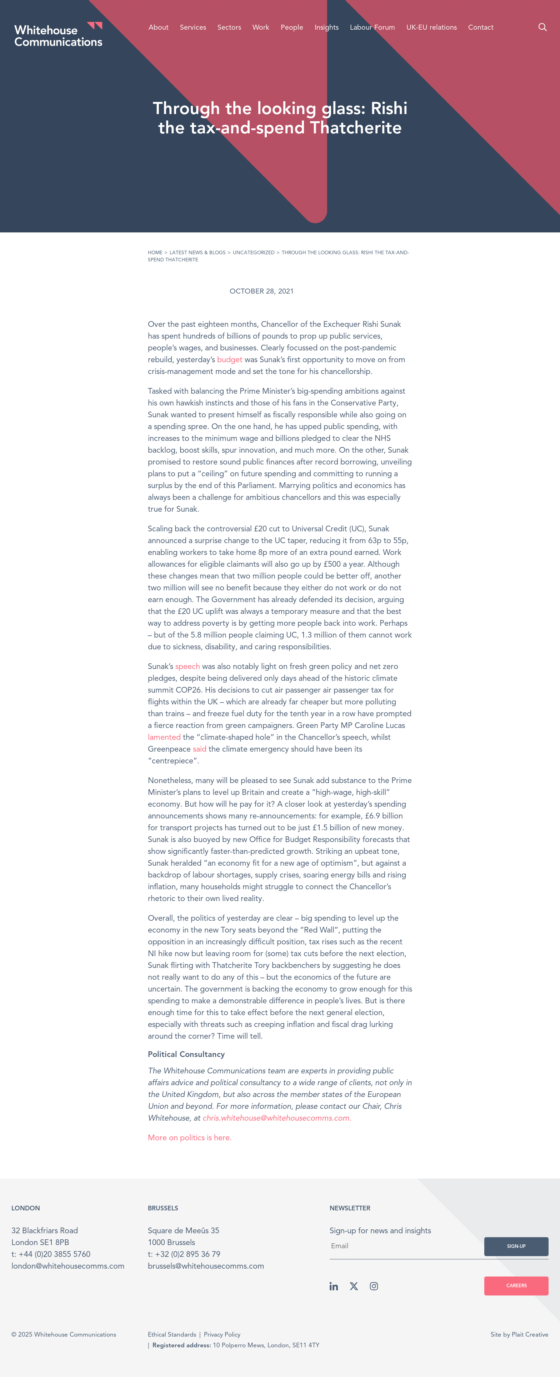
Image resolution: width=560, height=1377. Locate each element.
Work (260, 27)
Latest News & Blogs (198, 253)
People (292, 27)
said (199, 749)
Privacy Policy (222, 1335)
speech (187, 667)
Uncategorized (254, 253)
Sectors (229, 27)
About (159, 27)
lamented (164, 738)
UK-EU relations (431, 27)
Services (193, 27)
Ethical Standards (172, 1335)
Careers (516, 1286)
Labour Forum (372, 27)
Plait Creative (530, 1335)
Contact (481, 27)
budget (229, 360)
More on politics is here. (190, 1138)
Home (155, 253)
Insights (327, 27)
